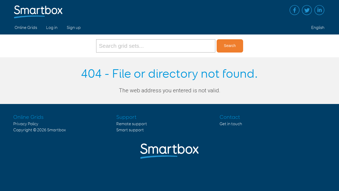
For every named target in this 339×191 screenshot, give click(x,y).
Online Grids (26, 28)
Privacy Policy (25, 124)
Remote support (131, 124)
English (317, 28)
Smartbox (56, 130)
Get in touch (231, 124)
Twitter (307, 10)
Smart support (130, 130)
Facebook (294, 10)
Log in (51, 28)
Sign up (74, 28)
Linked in (319, 10)
